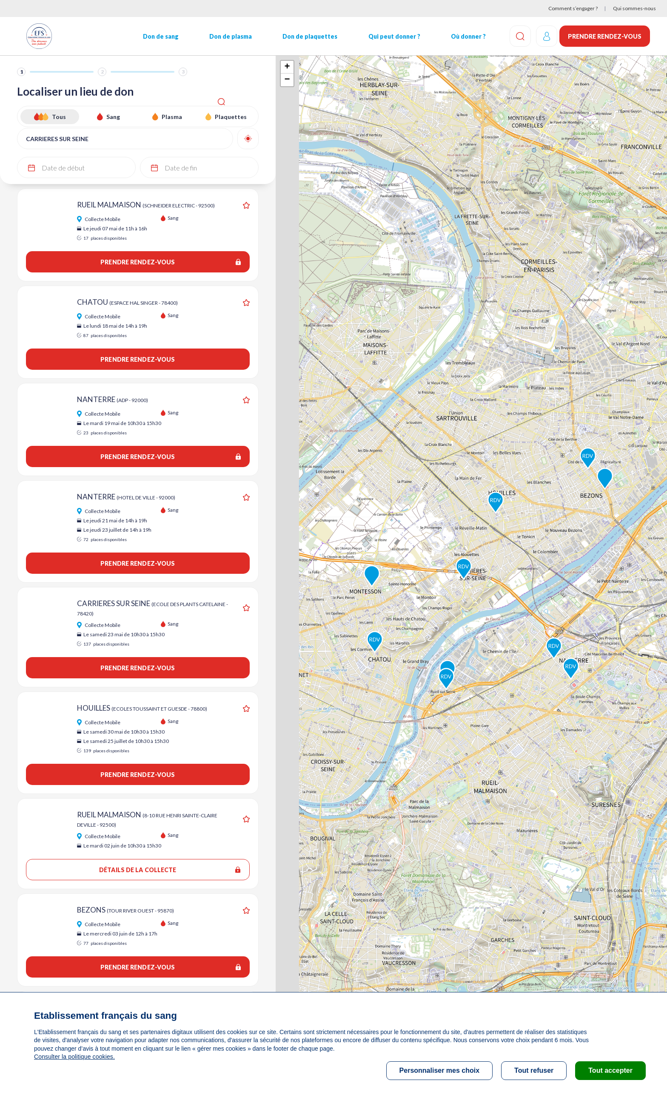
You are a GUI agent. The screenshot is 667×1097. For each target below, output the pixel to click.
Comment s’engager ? (573, 8)
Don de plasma (226, 36)
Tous (59, 116)
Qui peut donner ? (387, 36)
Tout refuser (533, 1070)
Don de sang (158, 36)
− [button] (287, 80)
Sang (113, 116)
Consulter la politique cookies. (73, 1056)
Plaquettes (231, 116)
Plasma (172, 116)
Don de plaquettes (303, 36)
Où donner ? (459, 36)
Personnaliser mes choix (439, 1070)
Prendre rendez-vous (604, 36)
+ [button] (287, 67)
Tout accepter (610, 1070)
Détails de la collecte (170, 869)
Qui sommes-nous (634, 8)
